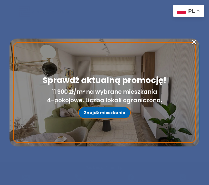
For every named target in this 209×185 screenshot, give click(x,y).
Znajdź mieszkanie (104, 113)
